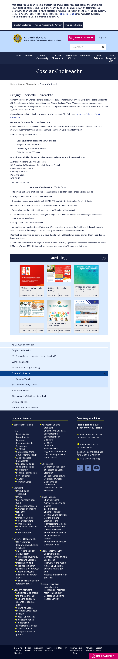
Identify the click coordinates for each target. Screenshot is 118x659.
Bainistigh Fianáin (73, 25)
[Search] (85, 47)
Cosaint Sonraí (99, 649)
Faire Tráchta (50, 457)
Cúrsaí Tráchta (23, 523)
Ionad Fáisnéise (48, 496)
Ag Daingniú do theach (27, 592)
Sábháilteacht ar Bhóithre (52, 438)
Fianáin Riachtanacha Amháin (48, 25)
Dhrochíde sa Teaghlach (22, 492)
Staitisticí (48, 427)
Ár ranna (20, 448)
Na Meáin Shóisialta (53, 565)
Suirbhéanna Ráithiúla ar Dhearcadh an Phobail (55, 535)
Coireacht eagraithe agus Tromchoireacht (26, 453)
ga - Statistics (50, 508)
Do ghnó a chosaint (25, 595)
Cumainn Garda (23, 481)
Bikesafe (48, 442)
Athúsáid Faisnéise (90, 649)
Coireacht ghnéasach (26, 505)
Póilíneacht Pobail (25, 619)
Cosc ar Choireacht (27, 84)
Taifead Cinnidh (51, 598)
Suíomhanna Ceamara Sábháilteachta (55, 432)
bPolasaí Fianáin (68, 13)
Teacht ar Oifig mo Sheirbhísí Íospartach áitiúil (26, 574)
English (102, 37)
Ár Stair (19, 478)
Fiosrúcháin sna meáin (55, 562)
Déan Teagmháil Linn (51, 550)
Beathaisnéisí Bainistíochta (22, 435)
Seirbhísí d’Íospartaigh (25, 538)
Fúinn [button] (18, 55)
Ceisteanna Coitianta (54, 595)
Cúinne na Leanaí (24, 607)
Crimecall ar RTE (24, 628)
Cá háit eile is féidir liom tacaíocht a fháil (27, 582)
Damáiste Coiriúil (24, 517)
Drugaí (19, 496)
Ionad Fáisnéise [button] (98, 57)
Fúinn (16, 431)
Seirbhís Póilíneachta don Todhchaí (26, 474)
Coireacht (18, 487)
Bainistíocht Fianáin (23, 424)
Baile (12, 84)
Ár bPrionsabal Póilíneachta (23, 459)
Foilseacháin (22, 469)
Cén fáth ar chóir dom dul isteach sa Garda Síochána (54, 469)
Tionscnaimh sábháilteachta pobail (26, 624)
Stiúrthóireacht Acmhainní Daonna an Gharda (54, 502)
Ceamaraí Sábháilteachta (51, 447)
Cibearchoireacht (24, 520)
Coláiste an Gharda (53, 478)
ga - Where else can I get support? (26, 552)
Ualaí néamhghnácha (54, 454)
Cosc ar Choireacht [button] (57, 57)
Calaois (19, 514)
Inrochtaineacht (84, 37)
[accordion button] (104, 258)
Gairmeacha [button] (86, 55)
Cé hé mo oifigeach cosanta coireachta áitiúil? (25, 601)
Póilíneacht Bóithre (50, 424)
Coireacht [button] (28, 55)
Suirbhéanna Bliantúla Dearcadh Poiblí (55, 543)
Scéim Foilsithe (51, 520)
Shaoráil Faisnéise (53, 511)
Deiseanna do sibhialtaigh (50, 483)
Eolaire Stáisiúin (52, 553)
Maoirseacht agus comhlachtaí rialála (25, 465)
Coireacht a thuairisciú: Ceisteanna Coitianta (27, 558)
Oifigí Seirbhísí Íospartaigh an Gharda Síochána (27, 544)
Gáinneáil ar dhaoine (26, 508)
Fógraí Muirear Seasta (55, 451)
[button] (104, 373)
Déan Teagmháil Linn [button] (111, 58)
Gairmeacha (47, 463)
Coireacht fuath (23, 532)
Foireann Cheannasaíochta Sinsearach (24, 443)
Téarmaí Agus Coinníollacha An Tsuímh (76, 650)
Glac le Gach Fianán (22, 25)
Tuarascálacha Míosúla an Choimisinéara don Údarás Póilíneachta (55, 526)
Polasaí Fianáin (28, 649)
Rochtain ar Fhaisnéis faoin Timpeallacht (54, 591)
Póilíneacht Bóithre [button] (71, 57)
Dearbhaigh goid (24, 562)
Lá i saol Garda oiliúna (54, 475)
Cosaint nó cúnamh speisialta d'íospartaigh (27, 567)
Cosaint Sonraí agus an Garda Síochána (55, 516)
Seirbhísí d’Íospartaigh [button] (42, 57)
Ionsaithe (20, 511)
